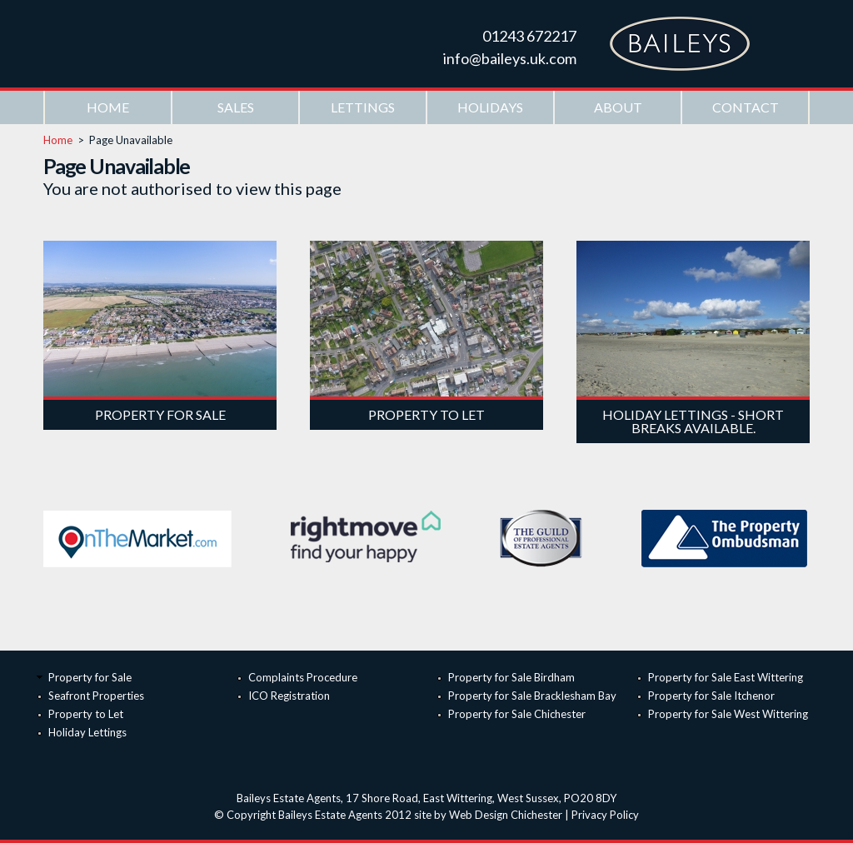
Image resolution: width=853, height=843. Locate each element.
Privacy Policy (605, 814)
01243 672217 (529, 36)
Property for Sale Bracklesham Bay (532, 695)
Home (108, 107)
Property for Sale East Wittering (725, 677)
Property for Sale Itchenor (711, 695)
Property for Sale (90, 677)
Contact (745, 107)
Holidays (490, 107)
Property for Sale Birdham (511, 677)
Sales (235, 107)
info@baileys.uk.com (509, 58)
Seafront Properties (96, 695)
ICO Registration (289, 695)
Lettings (363, 107)
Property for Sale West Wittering (728, 714)
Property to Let (85, 714)
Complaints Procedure (302, 677)
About (618, 107)
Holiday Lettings (87, 732)
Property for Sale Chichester (517, 714)
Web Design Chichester (505, 814)
